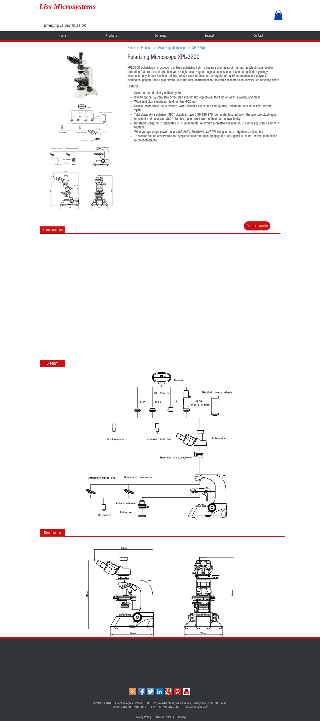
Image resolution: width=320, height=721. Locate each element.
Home (131, 48)
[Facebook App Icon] (141, 691)
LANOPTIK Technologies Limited (123, 703)
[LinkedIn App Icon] (159, 691)
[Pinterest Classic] (177, 691)
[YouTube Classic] (186, 691)
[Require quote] (257, 225)
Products (146, 48)
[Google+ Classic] (168, 691)
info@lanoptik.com (197, 707)
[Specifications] (52, 229)
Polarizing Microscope (172, 48)
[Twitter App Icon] (150, 691)
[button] (278, 15)
